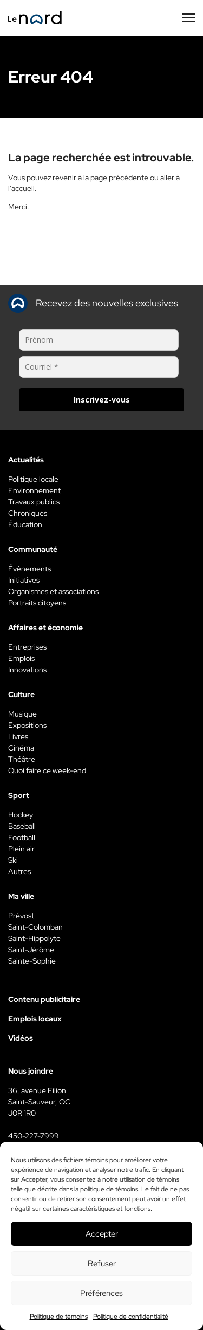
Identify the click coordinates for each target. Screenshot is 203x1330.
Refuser (102, 1263)
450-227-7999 (33, 1136)
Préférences (101, 1293)
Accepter (102, 1234)
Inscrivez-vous (102, 399)
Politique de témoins (59, 1316)
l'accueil (21, 188)
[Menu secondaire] (188, 17)
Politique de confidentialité (130, 1316)
